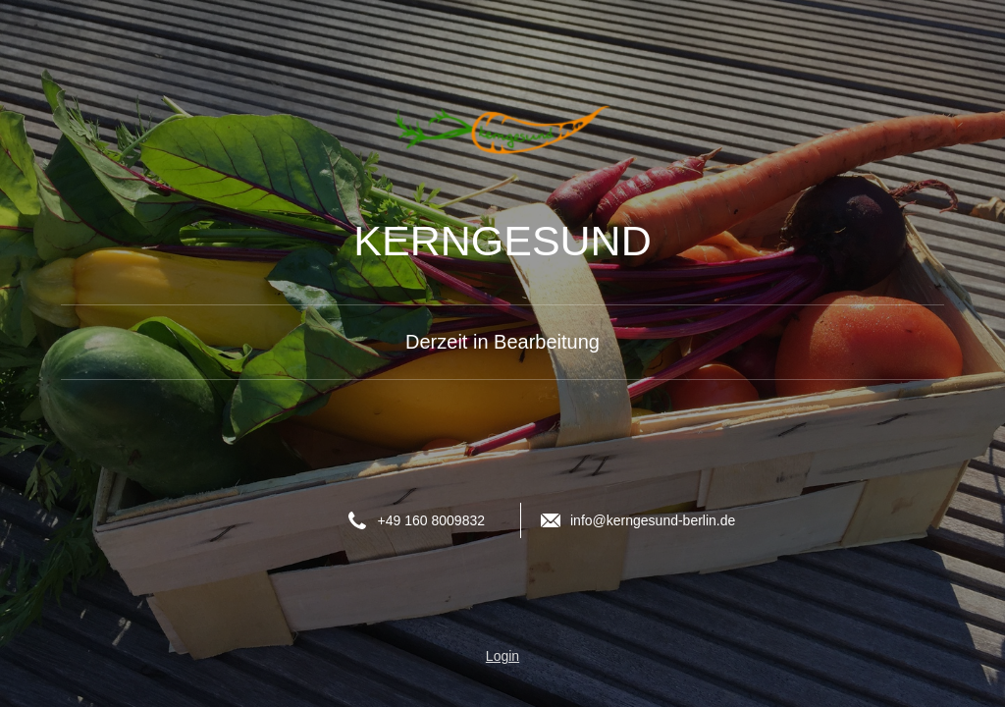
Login (502, 656)
